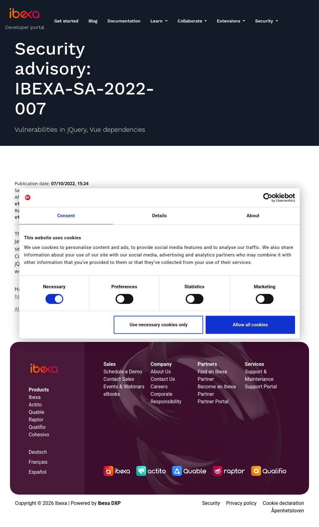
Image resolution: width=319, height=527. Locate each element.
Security (264, 20)
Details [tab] (159, 215)
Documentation (123, 20)
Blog (93, 20)
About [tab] (253, 215)
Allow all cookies (250, 325)
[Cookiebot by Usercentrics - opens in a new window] (267, 197)
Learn (157, 20)
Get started (66, 20)
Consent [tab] (66, 215)
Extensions (229, 20)
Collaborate (190, 20)
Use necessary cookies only (159, 325)
